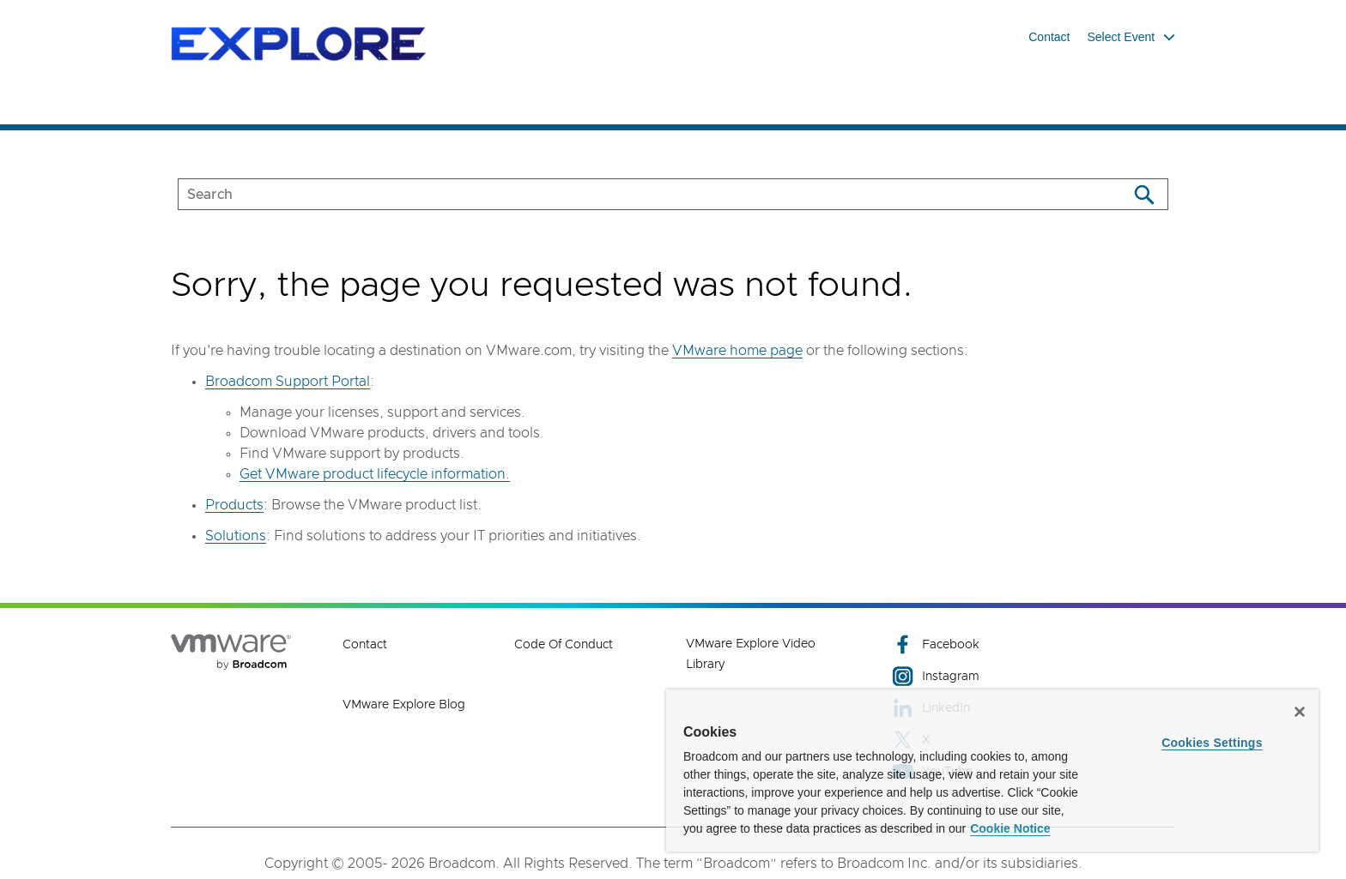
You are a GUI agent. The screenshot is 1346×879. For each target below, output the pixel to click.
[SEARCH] (635, 194)
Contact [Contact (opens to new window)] (365, 645)
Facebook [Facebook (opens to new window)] (935, 644)
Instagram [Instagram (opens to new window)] (935, 676)
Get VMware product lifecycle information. (374, 474)
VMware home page (737, 351)
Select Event (1132, 37)
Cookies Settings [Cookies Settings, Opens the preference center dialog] (1212, 743)
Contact (1049, 37)
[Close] (1299, 712)
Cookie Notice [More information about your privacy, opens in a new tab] (1010, 828)
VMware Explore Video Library (750, 654)
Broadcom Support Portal (287, 381)
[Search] (1143, 194)
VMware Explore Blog (404, 705)
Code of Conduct (563, 645)
